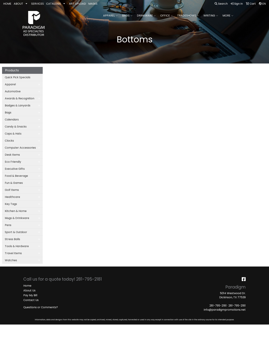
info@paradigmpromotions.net (225, 310)
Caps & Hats (13, 134)
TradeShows (188, 16)
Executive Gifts (15, 169)
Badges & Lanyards (17, 105)
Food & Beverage (16, 176)
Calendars (12, 120)
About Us (29, 290)
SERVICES (37, 4)
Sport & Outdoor (16, 232)
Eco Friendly (13, 162)
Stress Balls (12, 239)
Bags (127, 16)
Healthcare (12, 197)
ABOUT (18, 4)
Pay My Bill (30, 295)
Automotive (13, 91)
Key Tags (11, 204)
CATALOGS (53, 4)
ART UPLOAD (77, 4)
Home (27, 286)
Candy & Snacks (16, 127)
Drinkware (146, 16)
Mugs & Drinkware (17, 218)
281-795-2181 (218, 306)
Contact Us (31, 300)
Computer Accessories (20, 148)
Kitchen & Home (16, 211)
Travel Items (13, 253)
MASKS (92, 4)
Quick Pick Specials (17, 77)
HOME (7, 4)
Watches (11, 260)
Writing (210, 16)
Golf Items (12, 190)
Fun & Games (14, 183)
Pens (8, 225)
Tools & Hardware (17, 246)
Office (166, 16)
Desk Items (12, 155)
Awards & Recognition (19, 98)
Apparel (110, 16)
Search (221, 4)
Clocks (9, 141)
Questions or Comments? (40, 307)
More (228, 16)
